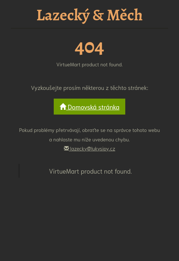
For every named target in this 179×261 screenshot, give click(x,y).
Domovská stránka (89, 106)
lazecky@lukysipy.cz (89, 148)
